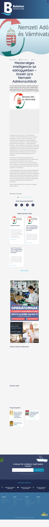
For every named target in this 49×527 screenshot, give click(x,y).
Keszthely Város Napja (18, 423)
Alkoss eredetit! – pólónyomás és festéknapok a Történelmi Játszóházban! (18, 414)
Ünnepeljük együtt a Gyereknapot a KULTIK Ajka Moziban (34, 414)
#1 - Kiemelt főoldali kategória (25, 197)
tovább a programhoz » (33, 417)
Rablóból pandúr (15, 225)
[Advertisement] (20, 121)
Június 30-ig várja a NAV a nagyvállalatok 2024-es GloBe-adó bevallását (32, 228)
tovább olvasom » (14, 239)
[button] (47, 2)
